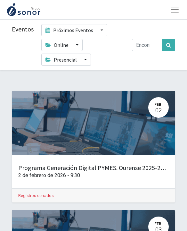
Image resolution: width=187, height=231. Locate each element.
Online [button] (57, 45)
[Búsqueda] (168, 45)
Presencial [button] (61, 59)
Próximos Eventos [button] (69, 30)
